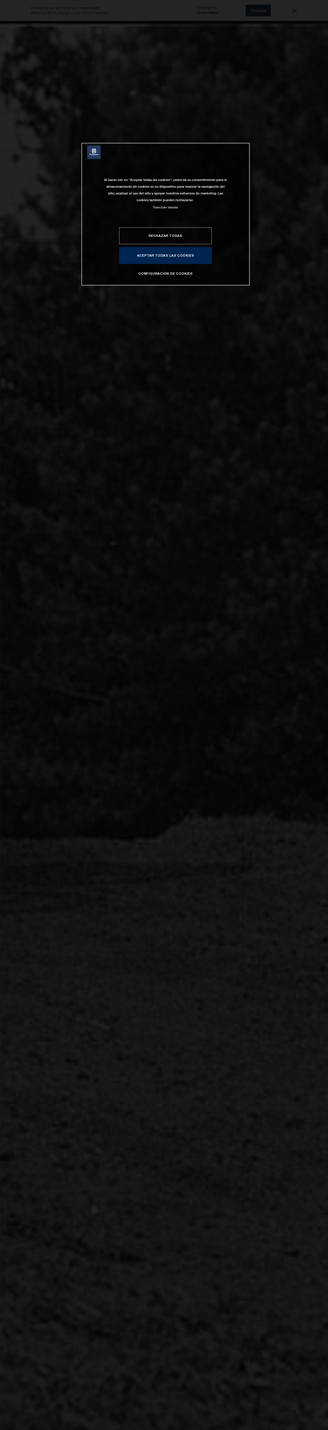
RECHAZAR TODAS (165, 235)
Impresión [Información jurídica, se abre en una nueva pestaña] (173, 207)
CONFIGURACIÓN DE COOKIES (165, 273)
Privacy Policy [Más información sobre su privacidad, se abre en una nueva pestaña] (160, 207)
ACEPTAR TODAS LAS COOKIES (165, 255)
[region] (166, 214)
